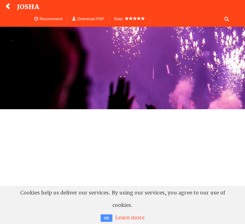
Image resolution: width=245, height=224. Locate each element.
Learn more (129, 218)
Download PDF (88, 18)
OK (106, 218)
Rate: (129, 18)
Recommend (48, 18)
